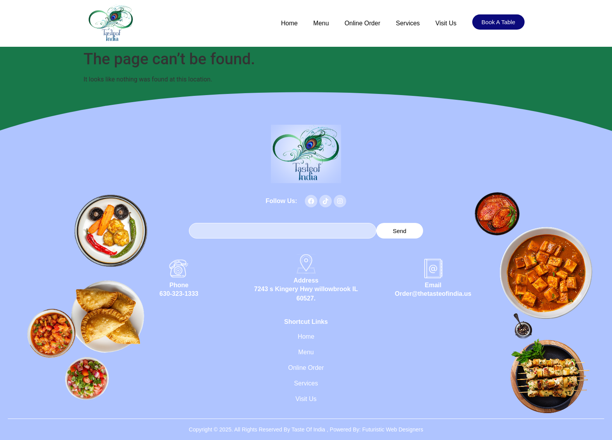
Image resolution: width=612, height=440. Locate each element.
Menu (321, 23)
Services (408, 23)
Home (289, 23)
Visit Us (446, 23)
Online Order (363, 23)
